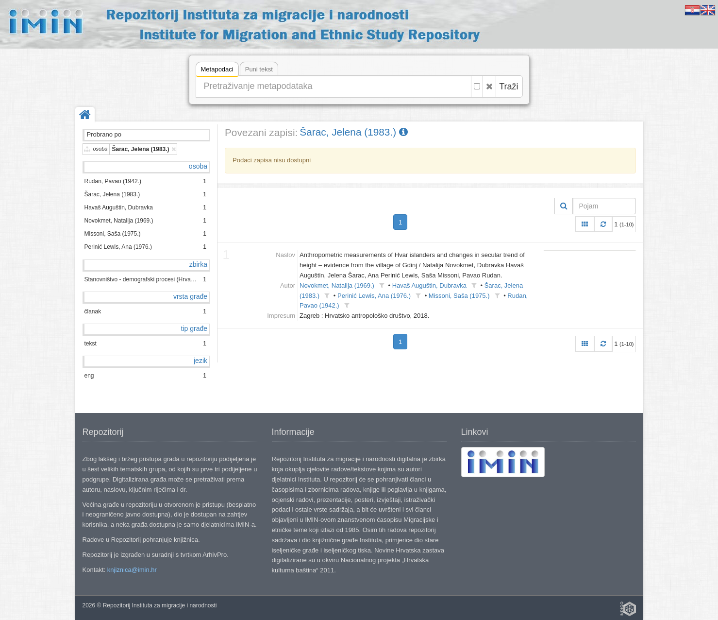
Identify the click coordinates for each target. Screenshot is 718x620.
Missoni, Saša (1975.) (459, 295)
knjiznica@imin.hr (132, 569)
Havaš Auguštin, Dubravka (429, 285)
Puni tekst (259, 69)
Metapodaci (217, 71)
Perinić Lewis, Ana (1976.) (374, 295)
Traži (508, 86)
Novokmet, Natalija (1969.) (337, 285)
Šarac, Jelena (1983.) (354, 132)
